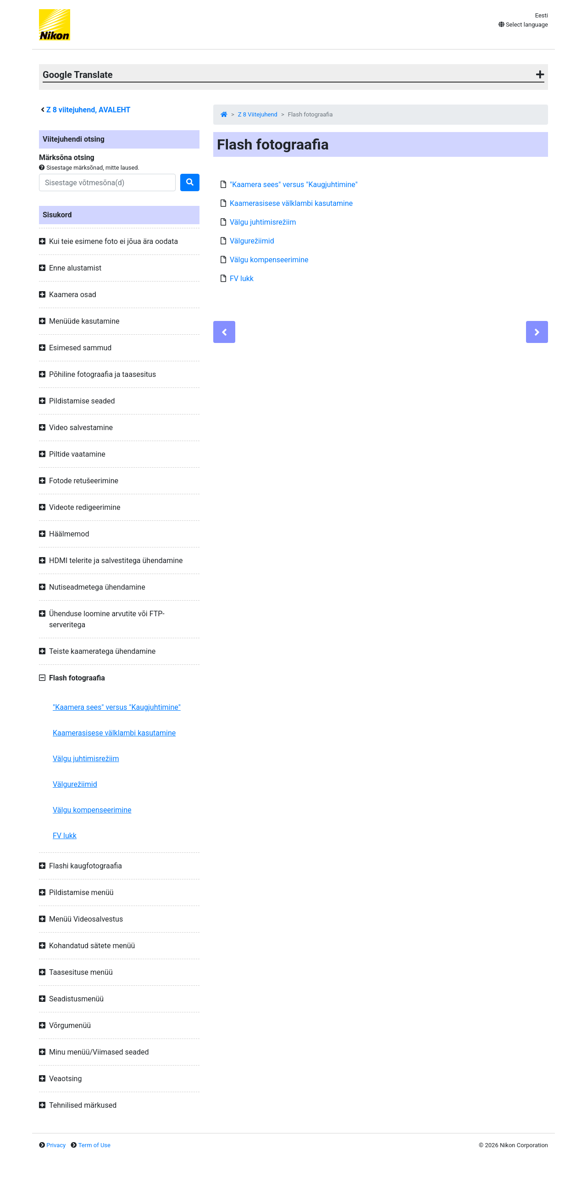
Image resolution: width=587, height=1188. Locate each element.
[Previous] (224, 332)
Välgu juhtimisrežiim (86, 758)
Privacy (56, 1145)
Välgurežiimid (75, 784)
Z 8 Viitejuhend (257, 114)
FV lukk (65, 835)
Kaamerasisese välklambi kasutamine (114, 733)
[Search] (107, 182)
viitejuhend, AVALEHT (88, 109)
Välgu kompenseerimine (92, 810)
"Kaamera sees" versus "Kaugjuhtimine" (117, 707)
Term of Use (94, 1145)
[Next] (537, 332)
